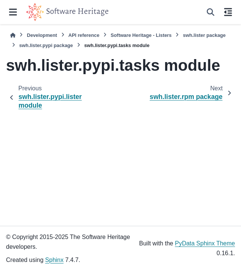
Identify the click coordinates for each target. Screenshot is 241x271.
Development (42, 35)
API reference (84, 35)
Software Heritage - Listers (141, 35)
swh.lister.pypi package (46, 45)
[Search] (210, 12)
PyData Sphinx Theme (205, 243)
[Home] (12, 35)
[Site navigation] (13, 12)
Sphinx (54, 260)
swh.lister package (204, 35)
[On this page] (228, 12)
